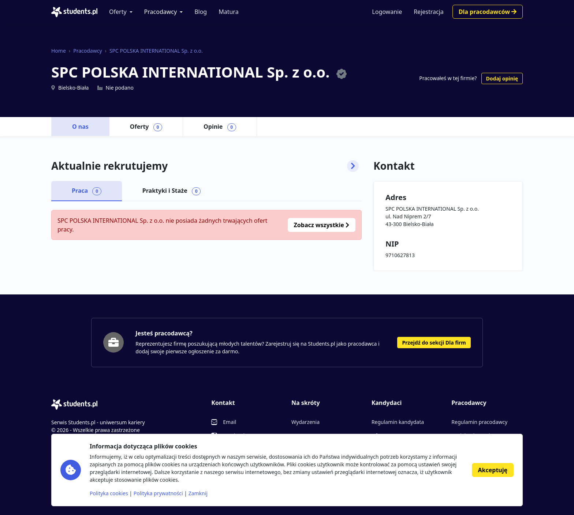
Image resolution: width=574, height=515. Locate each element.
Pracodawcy (160, 12)
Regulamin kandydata (398, 421)
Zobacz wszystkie (321, 225)
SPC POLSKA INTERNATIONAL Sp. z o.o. (156, 50)
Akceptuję (492, 470)
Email (229, 421)
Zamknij (198, 493)
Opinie (220, 127)
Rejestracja (429, 12)
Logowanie (387, 12)
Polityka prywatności (158, 493)
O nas (80, 127)
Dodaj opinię (502, 78)
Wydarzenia (305, 421)
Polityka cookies (109, 493)
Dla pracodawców (488, 12)
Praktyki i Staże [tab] (171, 191)
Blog (200, 12)
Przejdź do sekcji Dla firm (434, 342)
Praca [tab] (86, 191)
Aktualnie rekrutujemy (205, 166)
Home (58, 50)
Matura (228, 12)
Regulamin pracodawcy (479, 421)
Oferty (118, 12)
